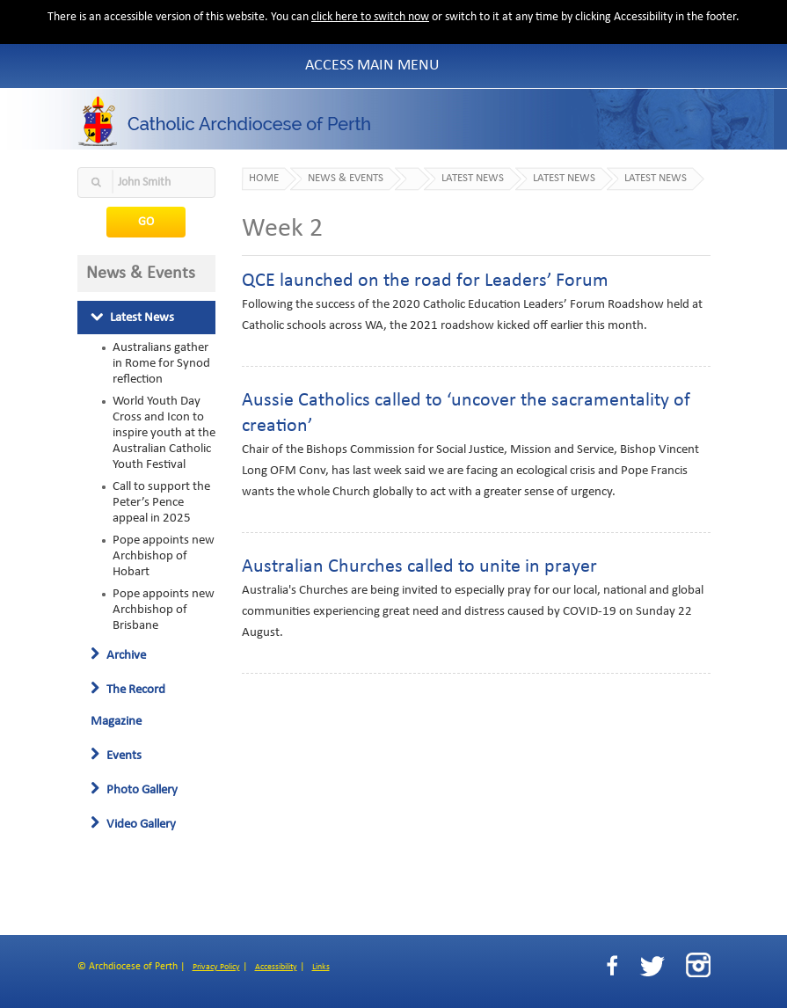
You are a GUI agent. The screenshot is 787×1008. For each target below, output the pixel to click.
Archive (118, 655)
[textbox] (146, 182)
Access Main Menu (372, 65)
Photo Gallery (134, 790)
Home (264, 178)
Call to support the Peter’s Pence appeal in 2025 (161, 502)
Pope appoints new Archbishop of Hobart (164, 556)
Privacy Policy (216, 967)
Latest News (132, 317)
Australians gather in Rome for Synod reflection (161, 363)
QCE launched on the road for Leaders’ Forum (425, 281)
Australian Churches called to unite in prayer (419, 567)
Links (321, 967)
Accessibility (276, 967)
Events (116, 756)
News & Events (345, 178)
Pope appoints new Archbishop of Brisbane (164, 609)
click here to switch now (370, 17)
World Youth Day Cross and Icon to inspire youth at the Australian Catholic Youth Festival (164, 432)
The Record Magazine (128, 705)
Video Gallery (133, 824)
